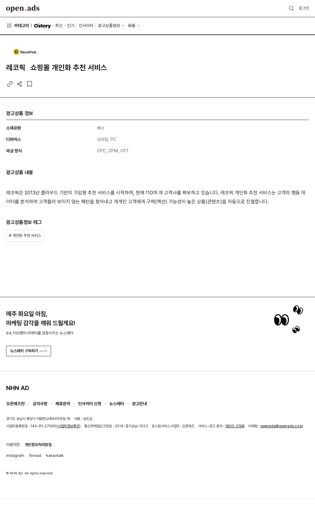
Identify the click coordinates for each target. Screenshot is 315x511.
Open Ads (22, 8)
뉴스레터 (116, 403)
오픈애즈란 (15, 403)
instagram (15, 455)
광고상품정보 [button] (109, 25)
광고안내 (139, 403)
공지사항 (40, 403)
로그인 (304, 8)
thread (35, 455)
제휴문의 (62, 403)
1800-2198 (235, 426)
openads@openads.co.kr (281, 426)
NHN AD (17, 388)
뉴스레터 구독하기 (28, 351)
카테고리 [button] (17, 25)
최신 (58, 25)
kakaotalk (55, 455)
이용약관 (13, 444)
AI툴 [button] (131, 25)
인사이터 (86, 25)
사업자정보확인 (68, 426)
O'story (42, 26)
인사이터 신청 (89, 403)
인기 (70, 25)
